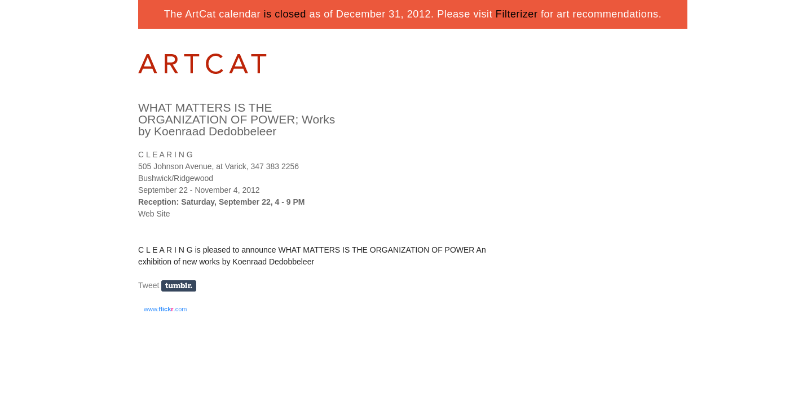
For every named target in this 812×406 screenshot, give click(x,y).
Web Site (154, 213)
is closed (285, 14)
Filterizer (517, 14)
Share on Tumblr (182, 286)
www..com (165, 309)
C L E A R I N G (165, 154)
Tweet (148, 285)
